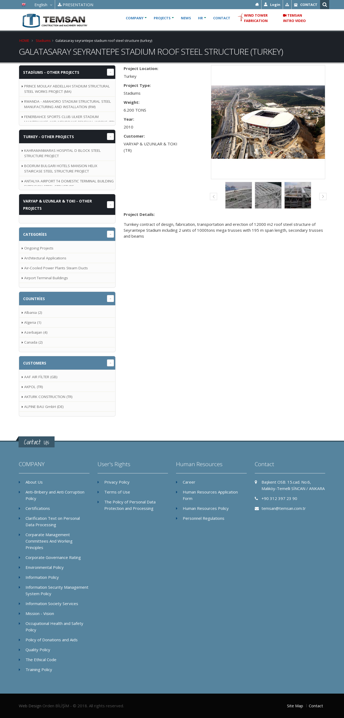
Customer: (134, 136)
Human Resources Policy (206, 508)
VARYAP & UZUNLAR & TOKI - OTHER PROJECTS (57, 204)
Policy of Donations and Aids (52, 639)
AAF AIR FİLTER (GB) (41, 376)
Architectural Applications (45, 258)
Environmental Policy (45, 567)
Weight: (131, 102)
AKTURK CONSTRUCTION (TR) (48, 396)
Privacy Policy (117, 482)
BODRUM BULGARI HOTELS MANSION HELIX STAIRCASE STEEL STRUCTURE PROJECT (60, 168)
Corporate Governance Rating (53, 557)
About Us (34, 482)
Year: (129, 119)
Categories (35, 234)
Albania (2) (33, 312)
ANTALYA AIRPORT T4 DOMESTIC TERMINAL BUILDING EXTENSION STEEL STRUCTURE (69, 184)
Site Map (295, 705)
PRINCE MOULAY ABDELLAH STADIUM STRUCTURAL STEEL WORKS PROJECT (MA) (67, 89)
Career (189, 482)
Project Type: (137, 85)
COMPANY (135, 18)
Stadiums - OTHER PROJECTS (51, 72)
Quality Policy (38, 649)
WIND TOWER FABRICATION (252, 18)
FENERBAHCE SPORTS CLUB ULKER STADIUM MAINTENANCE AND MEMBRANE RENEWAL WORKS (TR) (69, 119)
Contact (316, 705)
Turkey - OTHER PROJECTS (48, 136)
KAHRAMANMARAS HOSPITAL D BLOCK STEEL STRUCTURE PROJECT (62, 153)
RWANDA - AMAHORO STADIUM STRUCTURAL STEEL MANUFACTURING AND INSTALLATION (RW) (67, 104)
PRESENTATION (75, 4)
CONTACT (221, 18)
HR (200, 18)
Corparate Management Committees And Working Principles (49, 541)
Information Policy (42, 577)
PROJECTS (162, 18)
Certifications (38, 508)
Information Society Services (52, 603)
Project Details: (139, 214)
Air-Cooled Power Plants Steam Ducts (56, 268)
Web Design (30, 705)
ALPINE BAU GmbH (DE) (44, 406)
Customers (34, 363)
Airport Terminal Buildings (46, 277)
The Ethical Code (41, 659)
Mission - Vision (40, 613)
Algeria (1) (32, 322)
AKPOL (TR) (33, 386)
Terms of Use (117, 492)
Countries (34, 298)
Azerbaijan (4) (36, 332)
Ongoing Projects (38, 248)
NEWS (186, 18)
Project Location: (141, 68)
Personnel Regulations (203, 518)
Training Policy (39, 669)
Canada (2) (33, 342)
